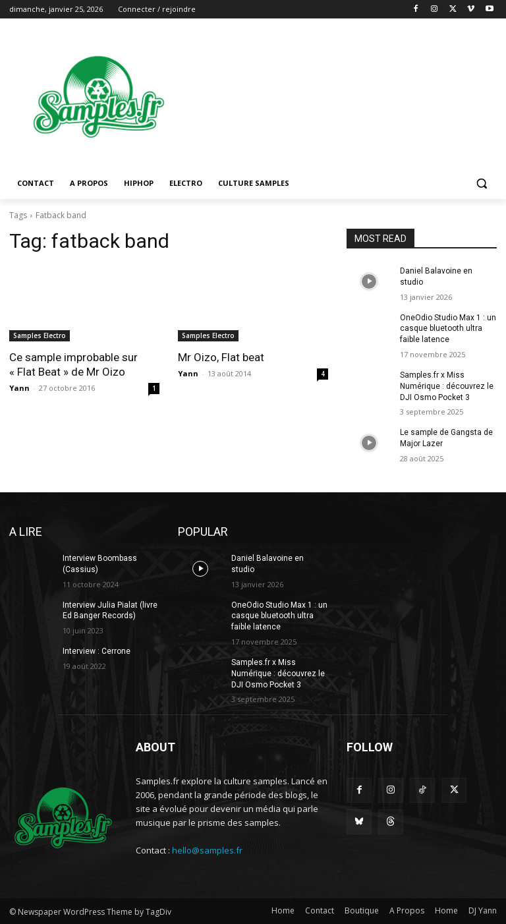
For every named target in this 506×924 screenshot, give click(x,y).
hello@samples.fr (207, 850)
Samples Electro (39, 335)
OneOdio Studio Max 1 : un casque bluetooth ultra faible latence (448, 329)
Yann (19, 388)
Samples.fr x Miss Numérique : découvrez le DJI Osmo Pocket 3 (446, 386)
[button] (481, 183)
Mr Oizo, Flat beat (221, 357)
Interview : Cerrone (96, 651)
